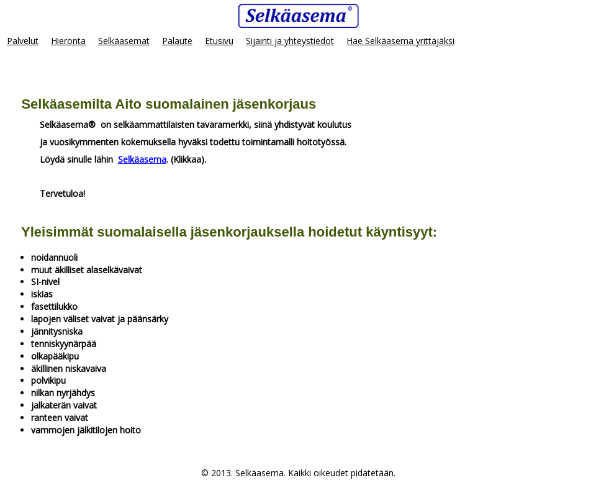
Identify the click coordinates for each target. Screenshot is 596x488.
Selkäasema (142, 159)
